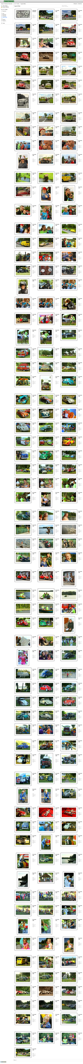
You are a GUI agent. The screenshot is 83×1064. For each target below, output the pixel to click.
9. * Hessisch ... (3, 20)
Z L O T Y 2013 (16, 3)
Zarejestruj (80, 3)
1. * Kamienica (3, 11)
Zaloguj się (75, 3)
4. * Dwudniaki (3, 14)
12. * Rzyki (3, 23)
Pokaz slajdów (5, 5)
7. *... (2, 18)
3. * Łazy (2, 13)
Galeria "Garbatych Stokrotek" (6, 3)
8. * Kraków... (3, 19)
